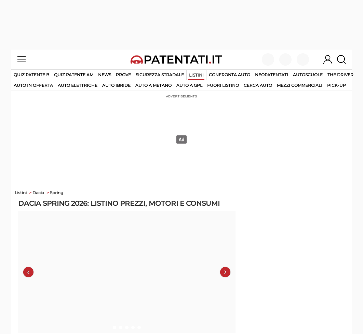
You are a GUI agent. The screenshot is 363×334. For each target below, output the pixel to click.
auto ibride (116, 85)
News (104, 74)
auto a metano (153, 85)
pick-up (336, 85)
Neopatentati (271, 74)
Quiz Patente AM (73, 74)
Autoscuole (308, 74)
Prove (123, 74)
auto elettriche (77, 85)
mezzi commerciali (299, 85)
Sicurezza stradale (160, 74)
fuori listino (223, 85)
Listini (196, 75)
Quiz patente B (31, 74)
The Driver (340, 74)
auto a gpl (189, 85)
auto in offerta (33, 85)
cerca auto (258, 85)
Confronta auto (229, 74)
